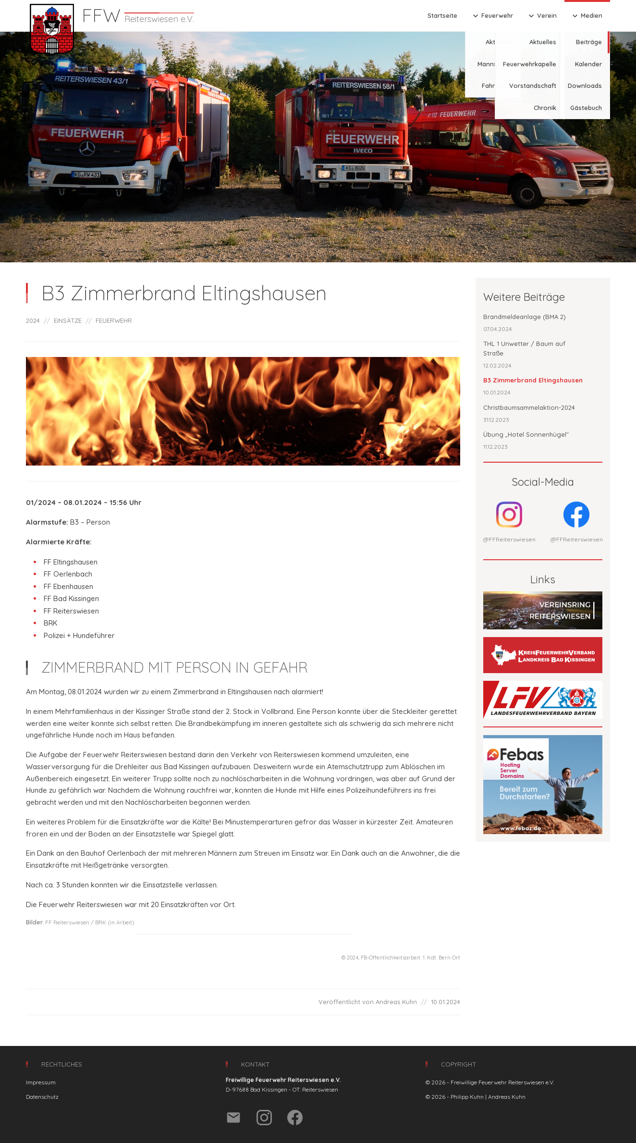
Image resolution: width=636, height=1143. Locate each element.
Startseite (442, 15)
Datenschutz (42, 1096)
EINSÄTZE (68, 320)
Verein (541, 16)
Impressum (41, 1082)
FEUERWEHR (114, 320)
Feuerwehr (492, 16)
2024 (33, 320)
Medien (586, 16)
